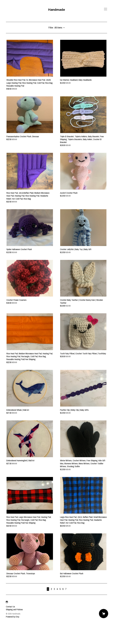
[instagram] (7, 602)
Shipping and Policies (14, 609)
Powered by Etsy (12, 616)
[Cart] (103, 613)
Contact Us (10, 606)
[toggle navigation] (105, 9)
